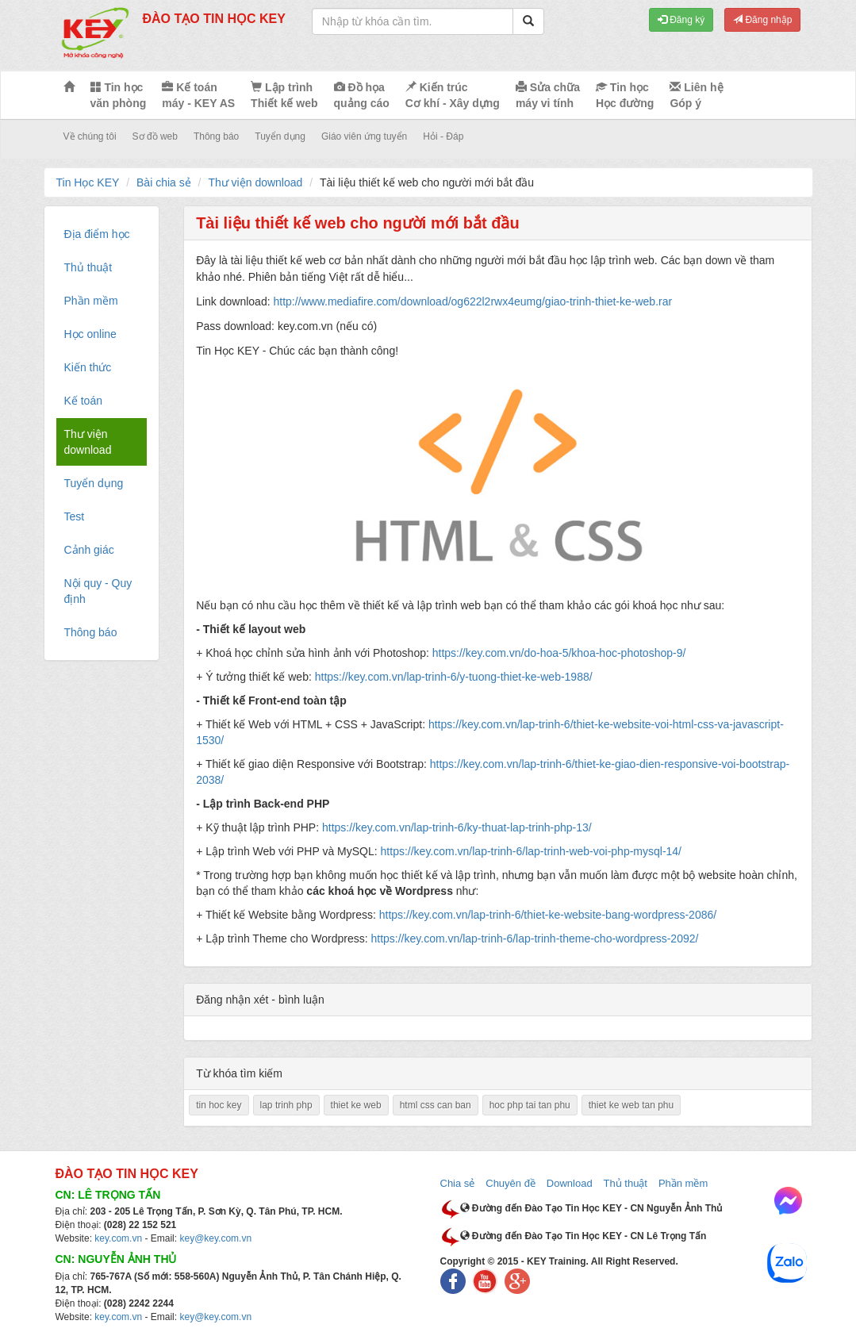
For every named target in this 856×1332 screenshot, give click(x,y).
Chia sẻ (457, 1183)
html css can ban (435, 1105)
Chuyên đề (510, 1183)
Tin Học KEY (88, 182)
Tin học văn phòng (118, 95)
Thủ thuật (625, 1183)
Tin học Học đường (625, 95)
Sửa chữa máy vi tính (548, 95)
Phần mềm (683, 1183)
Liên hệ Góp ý (696, 95)
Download (570, 1183)
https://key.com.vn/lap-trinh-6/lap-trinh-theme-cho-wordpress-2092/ (534, 938)
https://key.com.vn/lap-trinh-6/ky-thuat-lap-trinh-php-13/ (457, 827)
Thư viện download (255, 182)
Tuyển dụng (280, 136)
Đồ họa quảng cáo (362, 95)
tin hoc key (218, 1105)
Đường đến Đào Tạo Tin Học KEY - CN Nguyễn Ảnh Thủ (591, 1208)
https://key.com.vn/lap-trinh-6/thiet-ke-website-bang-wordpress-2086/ (547, 914)
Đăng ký (681, 19)
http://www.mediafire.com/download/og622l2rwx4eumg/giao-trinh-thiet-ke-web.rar (472, 301)
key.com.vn (118, 1238)
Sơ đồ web (155, 136)
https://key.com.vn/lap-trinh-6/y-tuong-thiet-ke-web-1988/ (454, 676)
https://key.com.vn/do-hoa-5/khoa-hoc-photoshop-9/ (559, 653)
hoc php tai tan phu (529, 1105)
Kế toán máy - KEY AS (198, 95)
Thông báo (216, 136)
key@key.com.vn (215, 1238)
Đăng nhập (762, 19)
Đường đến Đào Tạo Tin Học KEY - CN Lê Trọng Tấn (583, 1236)
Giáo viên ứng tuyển (364, 136)
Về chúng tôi (90, 136)
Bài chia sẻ (163, 182)
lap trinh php (286, 1105)
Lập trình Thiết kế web (284, 95)
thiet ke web (356, 1105)
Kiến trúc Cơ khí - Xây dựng (452, 95)
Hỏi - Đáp (443, 136)
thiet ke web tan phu (631, 1105)
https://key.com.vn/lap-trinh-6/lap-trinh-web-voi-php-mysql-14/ (531, 851)
